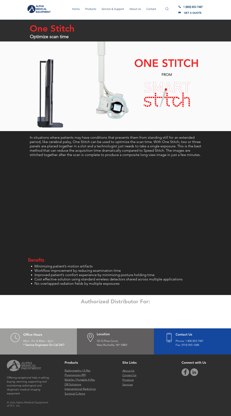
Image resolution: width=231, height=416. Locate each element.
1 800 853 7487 (194, 341)
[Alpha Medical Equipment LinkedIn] (194, 372)
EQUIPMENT (43, 11)
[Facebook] (185, 372)
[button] (166, 8)
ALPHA (40, 6)
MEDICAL (41, 9)
